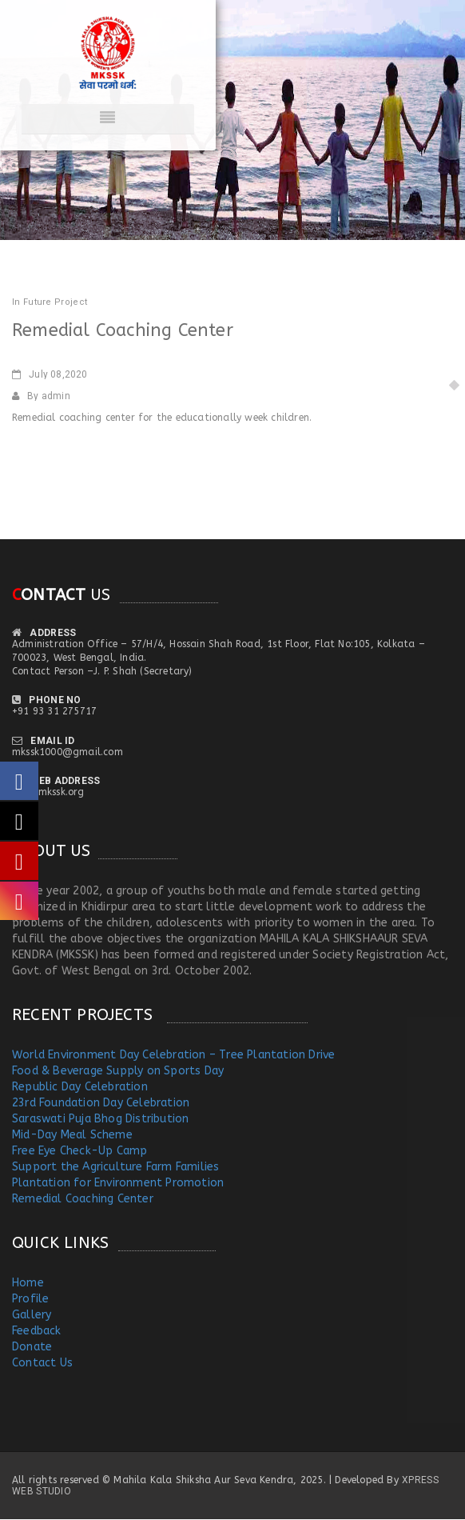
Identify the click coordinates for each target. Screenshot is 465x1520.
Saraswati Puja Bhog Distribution (100, 1119)
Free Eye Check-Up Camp (79, 1151)
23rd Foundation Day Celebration (100, 1103)
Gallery (31, 1315)
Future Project (55, 302)
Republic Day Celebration (80, 1087)
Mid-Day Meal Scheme (72, 1135)
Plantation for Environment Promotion (118, 1183)
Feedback (37, 1331)
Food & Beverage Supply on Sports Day (118, 1071)
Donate (32, 1347)
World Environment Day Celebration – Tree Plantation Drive (173, 1055)
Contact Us (42, 1363)
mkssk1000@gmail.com (67, 752)
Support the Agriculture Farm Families (115, 1167)
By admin (41, 396)
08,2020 (50, 374)
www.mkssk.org (48, 792)
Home (28, 1283)
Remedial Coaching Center (82, 1199)
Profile (30, 1299)
